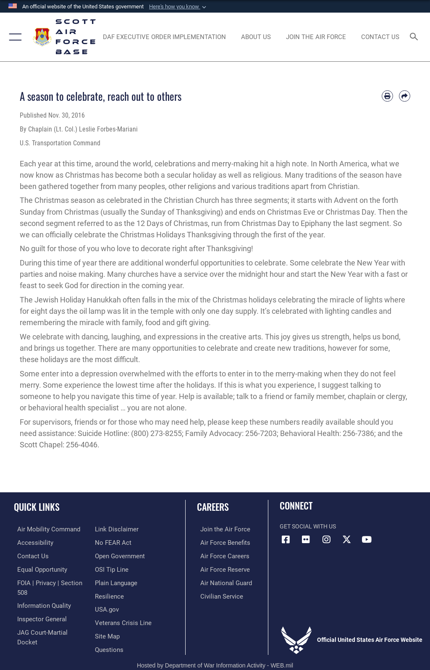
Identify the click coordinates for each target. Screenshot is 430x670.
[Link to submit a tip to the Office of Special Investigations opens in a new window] (110, 555)
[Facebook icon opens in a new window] (286, 539)
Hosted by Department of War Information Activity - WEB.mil (215, 651)
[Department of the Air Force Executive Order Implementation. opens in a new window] (164, 36)
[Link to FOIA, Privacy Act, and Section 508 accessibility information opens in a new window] (49, 580)
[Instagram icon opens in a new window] (326, 539)
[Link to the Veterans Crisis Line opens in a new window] (120, 606)
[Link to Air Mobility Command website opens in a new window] (42, 529)
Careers (213, 506)
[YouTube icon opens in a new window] (366, 539)
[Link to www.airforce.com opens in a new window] (219, 529)
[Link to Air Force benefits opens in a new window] (220, 542)
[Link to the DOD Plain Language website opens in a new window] (115, 567)
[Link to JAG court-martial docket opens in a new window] (47, 619)
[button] (178, 7)
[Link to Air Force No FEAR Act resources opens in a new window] (111, 529)
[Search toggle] (415, 37)
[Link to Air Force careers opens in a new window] (219, 555)
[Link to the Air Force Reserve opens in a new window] (219, 567)
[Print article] (387, 96)
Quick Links (37, 506)
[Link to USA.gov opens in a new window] (106, 593)
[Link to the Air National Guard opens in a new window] (221, 580)
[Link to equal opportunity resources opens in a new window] (37, 567)
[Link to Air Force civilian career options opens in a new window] (216, 593)
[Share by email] (404, 96)
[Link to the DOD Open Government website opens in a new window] (118, 542)
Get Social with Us (308, 526)
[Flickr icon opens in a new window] (306, 539)
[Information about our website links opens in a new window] (33, 632)
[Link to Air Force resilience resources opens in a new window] (108, 580)
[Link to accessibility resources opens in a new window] (30, 542)
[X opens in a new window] (346, 539)
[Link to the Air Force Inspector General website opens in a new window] (37, 606)
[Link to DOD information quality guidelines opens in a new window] (39, 593)
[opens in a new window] (315, 36)
